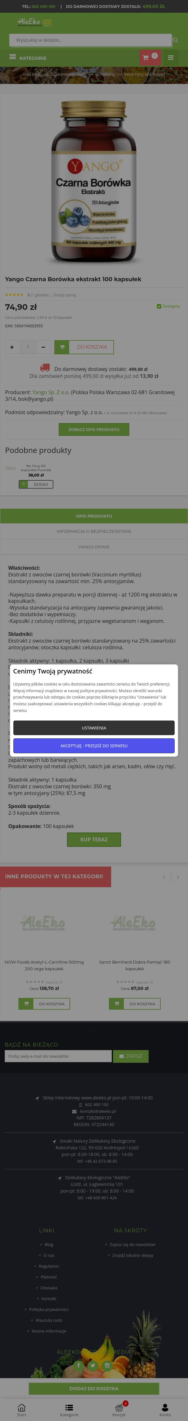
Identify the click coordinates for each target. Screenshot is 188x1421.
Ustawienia (94, 728)
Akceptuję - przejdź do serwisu (94, 746)
